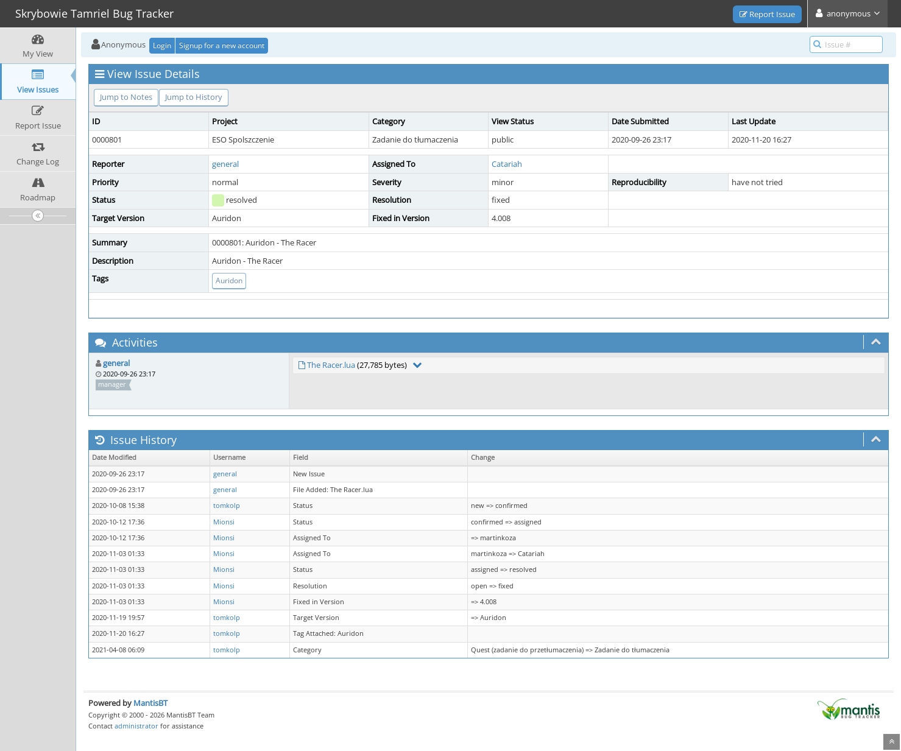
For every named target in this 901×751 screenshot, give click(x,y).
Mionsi (224, 522)
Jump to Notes (126, 96)
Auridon (229, 280)
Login (162, 45)
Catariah (507, 163)
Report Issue (767, 14)
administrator (136, 725)
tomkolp (226, 505)
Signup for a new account (221, 45)
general (225, 163)
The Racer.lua (331, 364)
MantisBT (150, 702)
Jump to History (193, 96)
